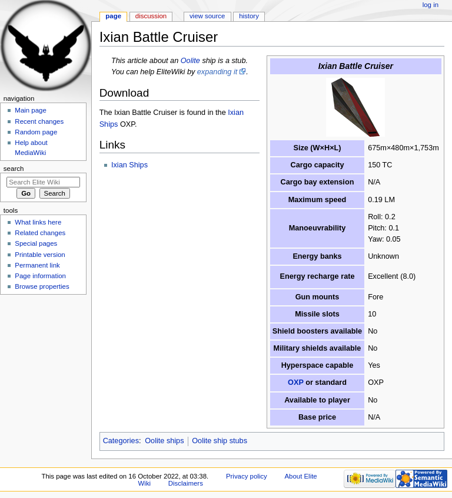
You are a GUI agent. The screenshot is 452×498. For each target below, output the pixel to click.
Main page (30, 110)
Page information (40, 275)
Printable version (40, 254)
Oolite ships (164, 441)
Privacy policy (246, 476)
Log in (430, 4)
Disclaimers (185, 483)
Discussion (151, 15)
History (249, 15)
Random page (36, 132)
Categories (121, 441)
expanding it (217, 72)
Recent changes (39, 121)
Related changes (40, 232)
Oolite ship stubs (219, 441)
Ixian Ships (129, 165)
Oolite (190, 61)
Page (113, 15)
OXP (296, 382)
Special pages (36, 243)
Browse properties (42, 286)
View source (207, 15)
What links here (38, 222)
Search (14, 168)
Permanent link (37, 265)
